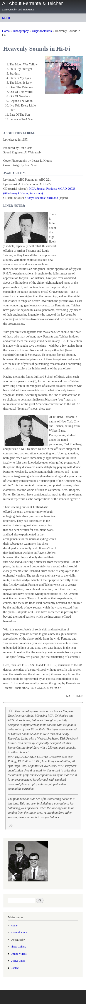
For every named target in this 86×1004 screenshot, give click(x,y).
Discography (21, 31)
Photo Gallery (18, 946)
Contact (15, 967)
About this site (19, 932)
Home (6, 31)
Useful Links (18, 960)
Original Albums (42, 31)
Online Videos (19, 953)
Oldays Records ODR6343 (41, 197)
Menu (6, 18)
